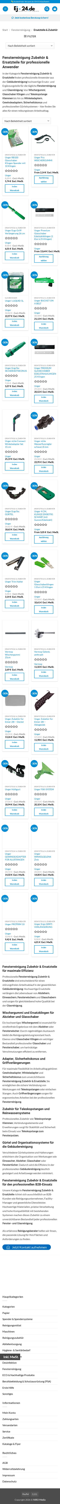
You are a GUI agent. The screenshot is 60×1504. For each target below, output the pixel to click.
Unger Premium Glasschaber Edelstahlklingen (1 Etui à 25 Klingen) (43, 234)
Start (5, 29)
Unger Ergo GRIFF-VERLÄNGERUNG (43, 925)
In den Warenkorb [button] (14, 188)
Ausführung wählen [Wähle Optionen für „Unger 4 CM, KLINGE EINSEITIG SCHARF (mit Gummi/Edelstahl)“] (43, 539)
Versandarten (9, 1425)
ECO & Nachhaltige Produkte (18, 1375)
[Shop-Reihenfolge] (30, 45)
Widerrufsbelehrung (13, 1468)
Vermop (9, 667)
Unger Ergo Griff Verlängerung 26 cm (15, 232)
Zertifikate (8, 1437)
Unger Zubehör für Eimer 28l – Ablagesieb (43, 722)
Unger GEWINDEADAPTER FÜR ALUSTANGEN (15, 857)
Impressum (8, 1475)
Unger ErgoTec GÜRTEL (12, 513)
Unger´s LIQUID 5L (14, 300)
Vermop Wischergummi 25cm (12, 654)
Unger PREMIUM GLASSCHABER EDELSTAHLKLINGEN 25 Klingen (45, 372)
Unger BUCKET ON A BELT (44, 302)
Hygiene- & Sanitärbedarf (16, 1350)
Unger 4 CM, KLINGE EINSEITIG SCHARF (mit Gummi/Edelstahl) (43, 515)
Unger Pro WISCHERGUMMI (43, 159)
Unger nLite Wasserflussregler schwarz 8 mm (43, 444)
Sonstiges (7, 1393)
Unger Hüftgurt (12, 789)
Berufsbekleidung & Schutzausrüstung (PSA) (26, 1381)
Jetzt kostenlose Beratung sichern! (30, 18)
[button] (5, 9)
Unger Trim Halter (14, 581)
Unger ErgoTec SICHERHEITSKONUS (16, 369)
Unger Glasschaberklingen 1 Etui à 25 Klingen (44, 584)
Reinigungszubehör (13, 1337)
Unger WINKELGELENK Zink (42, 857)
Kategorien (8, 1306)
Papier (6, 1312)
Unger (8, 175)
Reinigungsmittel (11, 1325)
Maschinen (8, 1331)
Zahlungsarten (10, 1418)
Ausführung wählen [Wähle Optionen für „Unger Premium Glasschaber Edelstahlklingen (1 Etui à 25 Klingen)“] (43, 259)
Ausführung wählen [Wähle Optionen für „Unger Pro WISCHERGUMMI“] (43, 180)
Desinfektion (9, 1362)
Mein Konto (9, 1412)
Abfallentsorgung (12, 1344)
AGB (5, 1462)
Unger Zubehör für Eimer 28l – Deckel (14, 720)
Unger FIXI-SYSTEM (44, 789)
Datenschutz (9, 1481)
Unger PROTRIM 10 (14, 924)
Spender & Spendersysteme (17, 1319)
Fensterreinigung (20, 29)
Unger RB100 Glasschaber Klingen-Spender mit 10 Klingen (15, 161)
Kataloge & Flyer (11, 1443)
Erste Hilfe (8, 1387)
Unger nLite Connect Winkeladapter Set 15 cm (15, 444)
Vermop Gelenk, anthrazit (42, 653)
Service (6, 1431)
